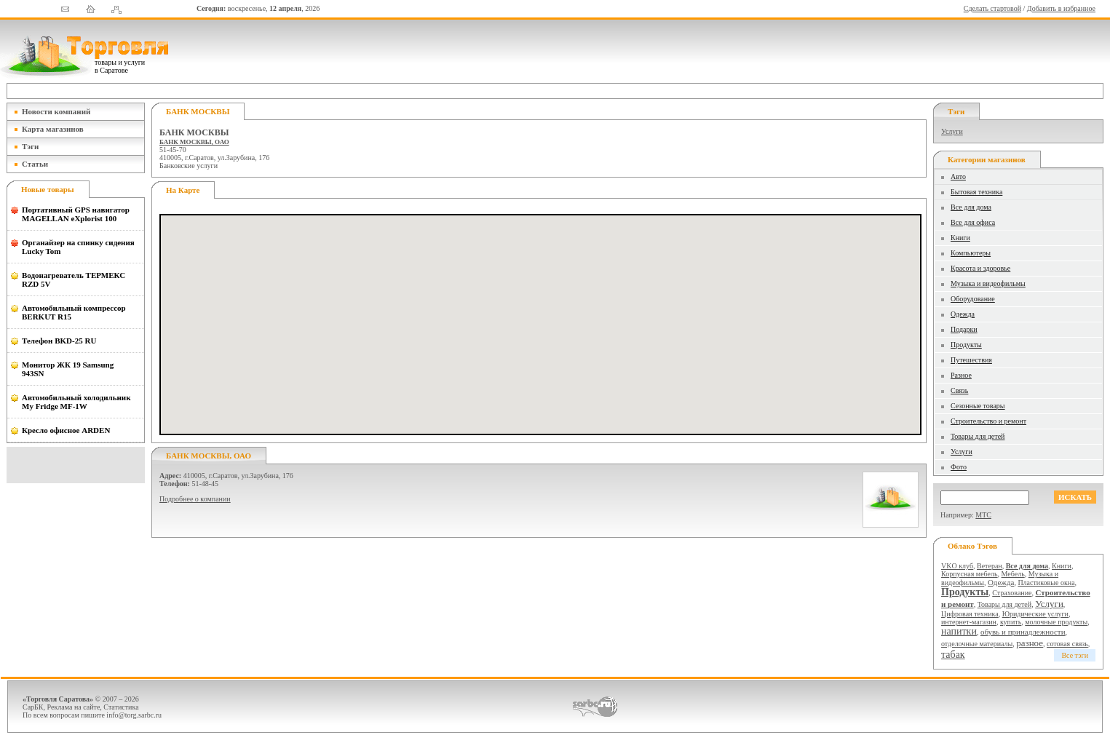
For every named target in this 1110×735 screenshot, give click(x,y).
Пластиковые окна (1046, 583)
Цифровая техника (970, 614)
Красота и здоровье (980, 268)
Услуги (952, 131)
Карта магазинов (53, 128)
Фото (959, 467)
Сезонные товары (978, 406)
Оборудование (973, 299)
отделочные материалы (976, 644)
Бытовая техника (976, 192)
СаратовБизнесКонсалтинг (595, 706)
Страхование (1011, 593)
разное (1029, 642)
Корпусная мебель (969, 574)
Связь (959, 390)
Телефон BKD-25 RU (59, 340)
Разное (961, 375)
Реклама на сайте (73, 707)
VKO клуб (957, 566)
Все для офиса (973, 222)
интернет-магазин (968, 622)
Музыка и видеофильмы (988, 283)
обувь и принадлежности (1023, 631)
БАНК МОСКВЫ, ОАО (194, 142)
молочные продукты (1056, 622)
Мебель (1013, 574)
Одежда (963, 314)
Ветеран (989, 566)
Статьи (35, 163)
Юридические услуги (1035, 614)
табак (953, 654)
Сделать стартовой (992, 8)
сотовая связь (1067, 644)
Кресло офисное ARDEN (66, 430)
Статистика (120, 707)
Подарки (964, 329)
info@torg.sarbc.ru (134, 715)
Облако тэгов (972, 545)
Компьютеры (971, 253)
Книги (960, 238)
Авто (958, 176)
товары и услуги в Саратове (120, 66)
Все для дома (971, 207)
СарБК (33, 707)
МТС (983, 515)
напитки (959, 631)
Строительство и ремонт (988, 421)
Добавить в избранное (1061, 8)
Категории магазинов (987, 159)
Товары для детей (977, 436)
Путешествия (971, 360)
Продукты (966, 345)
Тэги (30, 146)
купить (1010, 622)
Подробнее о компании (195, 499)
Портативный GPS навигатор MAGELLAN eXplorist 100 (76, 214)
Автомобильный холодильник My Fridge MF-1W (76, 401)
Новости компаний (56, 111)
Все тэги (1074, 655)
